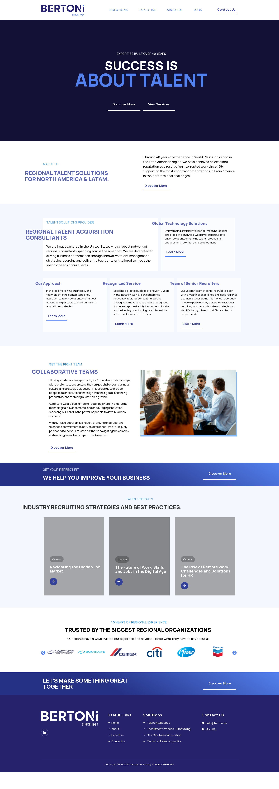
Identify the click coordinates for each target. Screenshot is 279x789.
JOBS (198, 10)
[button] (43, 652)
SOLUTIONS (121, 10)
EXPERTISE (149, 10)
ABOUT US (177, 10)
